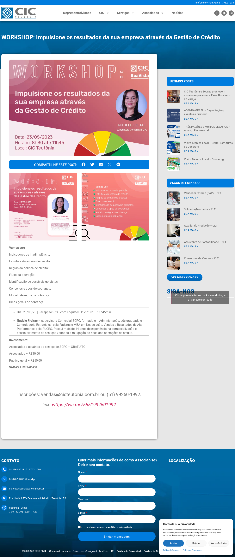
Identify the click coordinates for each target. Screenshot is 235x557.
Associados (153, 12)
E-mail (81, 513)
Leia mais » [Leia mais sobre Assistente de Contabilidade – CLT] (191, 246)
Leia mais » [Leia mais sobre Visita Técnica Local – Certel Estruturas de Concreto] (191, 151)
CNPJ (81, 485)
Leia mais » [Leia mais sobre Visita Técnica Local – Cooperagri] (191, 163)
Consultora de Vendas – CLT (201, 258)
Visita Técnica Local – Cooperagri (205, 159)
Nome (81, 472)
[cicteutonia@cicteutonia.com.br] (4, 488)
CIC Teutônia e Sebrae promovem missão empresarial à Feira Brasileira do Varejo (207, 95)
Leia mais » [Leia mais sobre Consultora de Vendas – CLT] (191, 262)
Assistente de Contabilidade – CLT (205, 242)
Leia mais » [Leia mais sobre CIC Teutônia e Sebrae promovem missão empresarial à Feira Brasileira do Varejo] (191, 103)
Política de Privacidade (192, 550)
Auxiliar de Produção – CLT (200, 225)
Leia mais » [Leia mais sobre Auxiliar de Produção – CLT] (191, 230)
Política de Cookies (171, 550)
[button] (83, 164)
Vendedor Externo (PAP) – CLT (202, 193)
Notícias (177, 13)
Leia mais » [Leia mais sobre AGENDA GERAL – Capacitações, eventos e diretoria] (191, 118)
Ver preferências (219, 543)
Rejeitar (196, 543)
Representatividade (77, 13)
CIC (104, 12)
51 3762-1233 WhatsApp (22, 479)
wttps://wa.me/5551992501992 (84, 404)
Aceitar (173, 543)
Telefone (83, 499)
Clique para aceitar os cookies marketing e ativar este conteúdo (200, 297)
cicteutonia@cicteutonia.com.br (26, 488)
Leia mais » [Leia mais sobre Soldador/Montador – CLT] (191, 213)
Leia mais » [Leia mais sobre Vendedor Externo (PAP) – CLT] (191, 197)
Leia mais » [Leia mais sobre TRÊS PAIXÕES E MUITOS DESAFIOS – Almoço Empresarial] (191, 134)
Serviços (125, 12)
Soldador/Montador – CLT (200, 209)
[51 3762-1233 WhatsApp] (4, 479)
